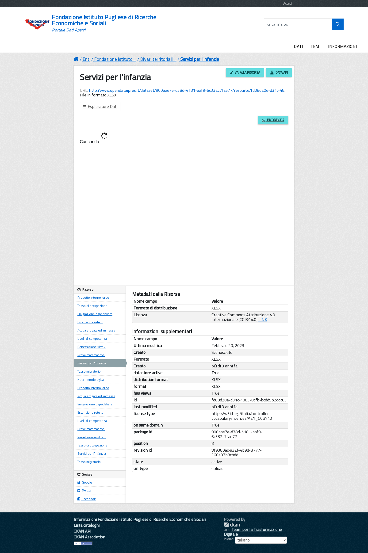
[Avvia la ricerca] (338, 24)
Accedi (287, 3)
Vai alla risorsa (245, 72)
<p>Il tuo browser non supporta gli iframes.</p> (184, 208)
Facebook (86, 498)
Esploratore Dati (100, 106)
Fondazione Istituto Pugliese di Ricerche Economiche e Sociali (104, 23)
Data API (279, 72)
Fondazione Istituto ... (115, 59)
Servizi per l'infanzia (199, 59)
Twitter (84, 490)
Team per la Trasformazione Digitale (253, 531)
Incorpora (273, 119)
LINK (262, 319)
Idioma (228, 539)
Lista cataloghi (87, 525)
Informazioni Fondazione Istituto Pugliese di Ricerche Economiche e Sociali (140, 519)
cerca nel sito (277, 24)
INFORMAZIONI (342, 46)
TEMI (315, 46)
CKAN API (82, 531)
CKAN (232, 524)
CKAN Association (89, 537)
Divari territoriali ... (158, 59)
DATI (298, 46)
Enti (86, 59)
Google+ (85, 482)
